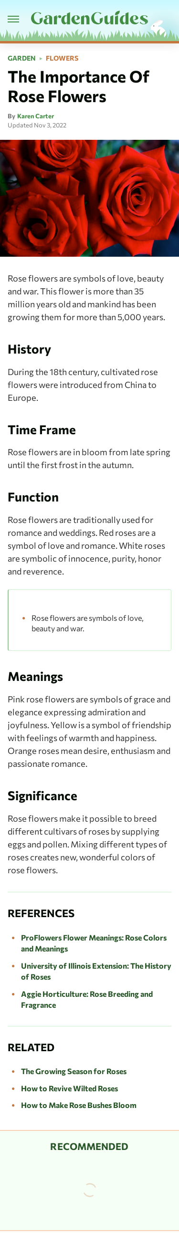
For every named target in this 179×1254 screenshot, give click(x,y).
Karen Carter (35, 116)
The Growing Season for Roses (73, 1071)
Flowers (62, 58)
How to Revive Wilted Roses (69, 1088)
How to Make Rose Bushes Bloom (79, 1104)
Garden (22, 58)
